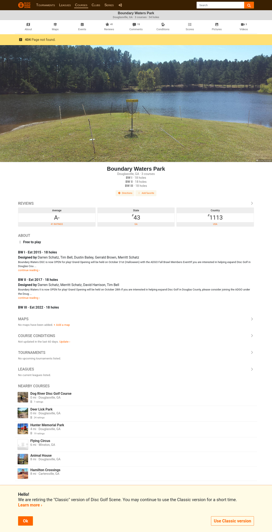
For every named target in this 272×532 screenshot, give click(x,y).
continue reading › (29, 270)
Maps (136, 319)
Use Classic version (232, 520)
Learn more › (30, 505)
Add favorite (146, 193)
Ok (25, 520)
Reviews (136, 203)
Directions (125, 193)
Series (109, 5)
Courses (81, 5)
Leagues (65, 5)
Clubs (96, 5)
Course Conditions (136, 336)
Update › (64, 341)
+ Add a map (62, 324)
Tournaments (45, 5)
